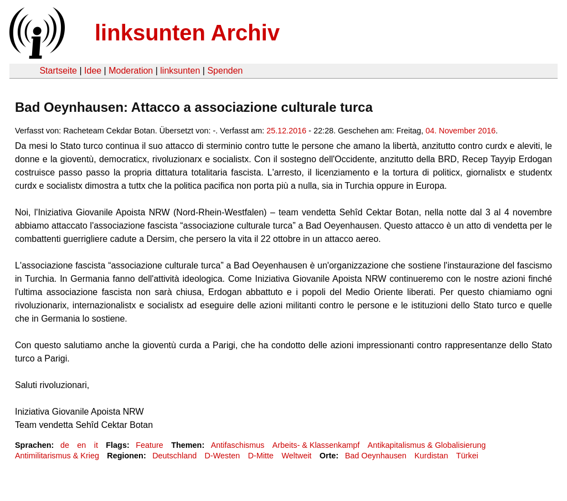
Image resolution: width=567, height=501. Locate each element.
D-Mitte (261, 455)
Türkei (467, 455)
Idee (92, 70)
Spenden (225, 70)
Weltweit (296, 455)
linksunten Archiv (187, 32)
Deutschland (174, 455)
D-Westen (222, 455)
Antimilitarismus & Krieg (57, 455)
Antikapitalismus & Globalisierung (427, 445)
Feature (149, 445)
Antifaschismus (238, 445)
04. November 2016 (461, 130)
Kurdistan (432, 455)
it (96, 445)
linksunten (180, 70)
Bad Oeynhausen (375, 455)
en (81, 445)
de (64, 445)
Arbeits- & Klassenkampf (316, 445)
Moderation (131, 70)
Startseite (58, 70)
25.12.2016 (286, 130)
